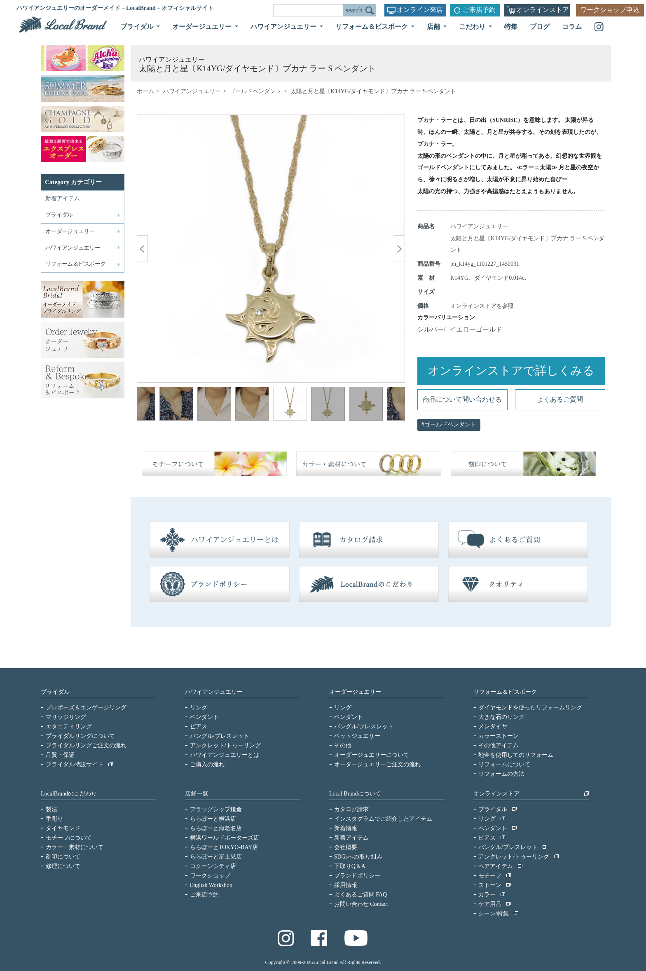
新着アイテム (62, 198)
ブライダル (55, 692)
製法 (51, 809)
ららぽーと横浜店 (213, 819)
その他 (342, 745)
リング (198, 707)
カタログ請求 (351, 809)
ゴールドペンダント (255, 91)
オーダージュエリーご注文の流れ (377, 764)
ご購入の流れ (207, 764)
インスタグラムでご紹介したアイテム (383, 819)
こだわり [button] (473, 26)
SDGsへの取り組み (358, 857)
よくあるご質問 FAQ (360, 894)
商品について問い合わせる (462, 399)
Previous (149, 405)
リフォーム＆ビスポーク (505, 692)
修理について (63, 866)
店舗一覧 (196, 794)
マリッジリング (66, 717)
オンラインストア (542, 9)
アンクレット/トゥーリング (225, 745)
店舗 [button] (434, 26)
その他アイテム (498, 745)
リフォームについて (504, 764)
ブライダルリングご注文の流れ (86, 745)
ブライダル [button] (137, 26)
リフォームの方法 (501, 774)
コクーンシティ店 (213, 866)
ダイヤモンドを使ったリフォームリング (530, 707)
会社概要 (345, 847)
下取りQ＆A (349, 866)
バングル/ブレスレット (219, 736)
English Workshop (211, 885)
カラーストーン (498, 736)
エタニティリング (69, 726)
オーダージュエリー (355, 692)
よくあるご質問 (560, 399)
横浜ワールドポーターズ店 (224, 838)
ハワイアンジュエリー (192, 91)
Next (393, 405)
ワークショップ (210, 876)
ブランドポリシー (357, 876)
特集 (510, 26)
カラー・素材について (74, 847)
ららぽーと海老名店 (216, 828)
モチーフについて (69, 838)
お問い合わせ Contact (361, 904)
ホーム (145, 91)
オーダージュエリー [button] (202, 26)
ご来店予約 (479, 9)
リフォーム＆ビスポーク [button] (372, 26)
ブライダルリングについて (80, 736)
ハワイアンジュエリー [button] (284, 26)
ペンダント (204, 717)
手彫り (54, 819)
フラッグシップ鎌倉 (216, 809)
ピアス (198, 726)
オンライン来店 (420, 9)
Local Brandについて (355, 794)
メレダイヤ (492, 726)
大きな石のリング (501, 717)
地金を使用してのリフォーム (515, 755)
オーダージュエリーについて (371, 755)
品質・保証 (60, 755)
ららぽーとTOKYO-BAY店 (224, 847)
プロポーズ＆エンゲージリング (86, 707)
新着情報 (345, 828)
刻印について (63, 857)
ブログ (540, 26)
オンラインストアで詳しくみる (511, 370)
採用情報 (345, 885)
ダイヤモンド (63, 828)
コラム (572, 26)
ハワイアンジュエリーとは (224, 755)
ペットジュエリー (357, 736)
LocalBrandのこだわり (69, 794)
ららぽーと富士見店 (216, 857)
